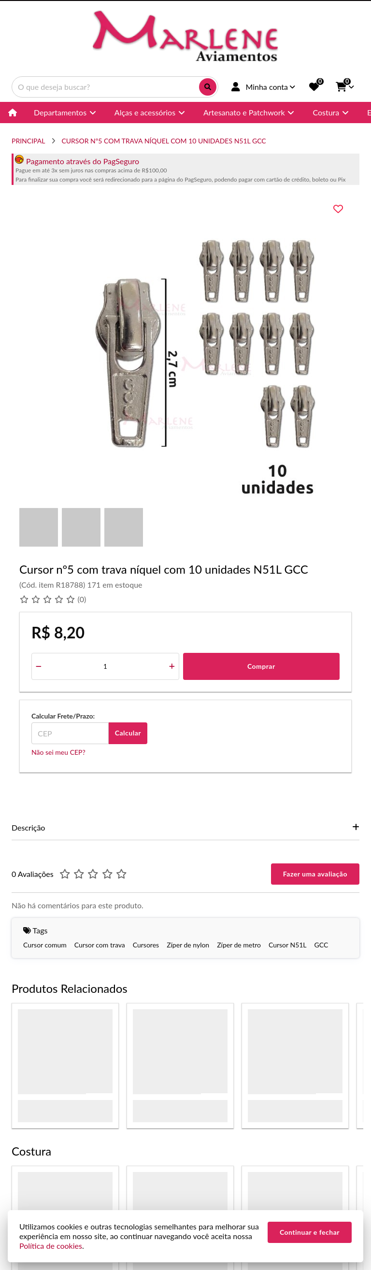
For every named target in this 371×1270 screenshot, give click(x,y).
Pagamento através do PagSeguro (76, 161)
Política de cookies (50, 1245)
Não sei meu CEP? (58, 752)
